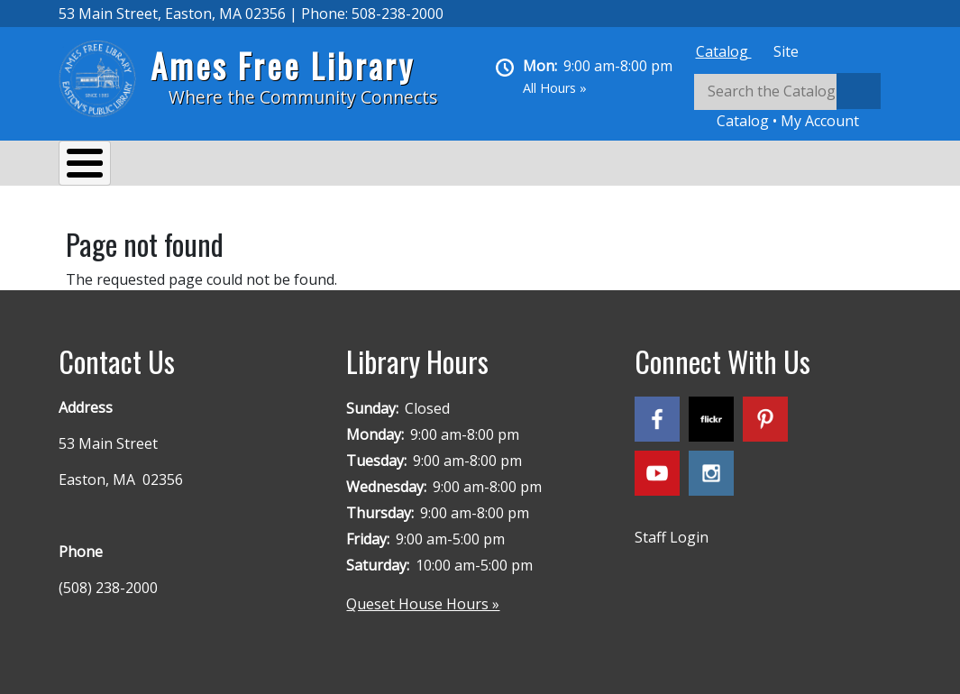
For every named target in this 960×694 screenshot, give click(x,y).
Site (786, 51)
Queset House (690, 166)
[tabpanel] (797, 102)
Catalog (724, 51)
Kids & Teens (562, 166)
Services (203, 166)
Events (289, 166)
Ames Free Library (283, 65)
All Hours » (555, 87)
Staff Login (672, 528)
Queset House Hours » (422, 595)
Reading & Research (415, 166)
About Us (108, 166)
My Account (820, 121)
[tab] (724, 51)
